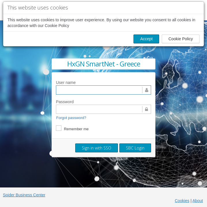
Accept (146, 39)
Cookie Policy (180, 39)
